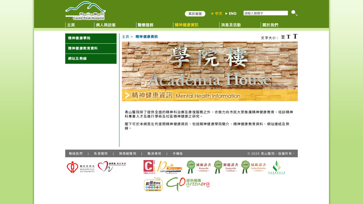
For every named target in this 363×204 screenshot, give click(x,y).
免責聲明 (101, 153)
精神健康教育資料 (83, 48)
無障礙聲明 (127, 153)
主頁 (125, 37)
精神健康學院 (79, 38)
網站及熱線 (77, 59)
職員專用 (154, 153)
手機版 (178, 153)
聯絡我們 (76, 153)
